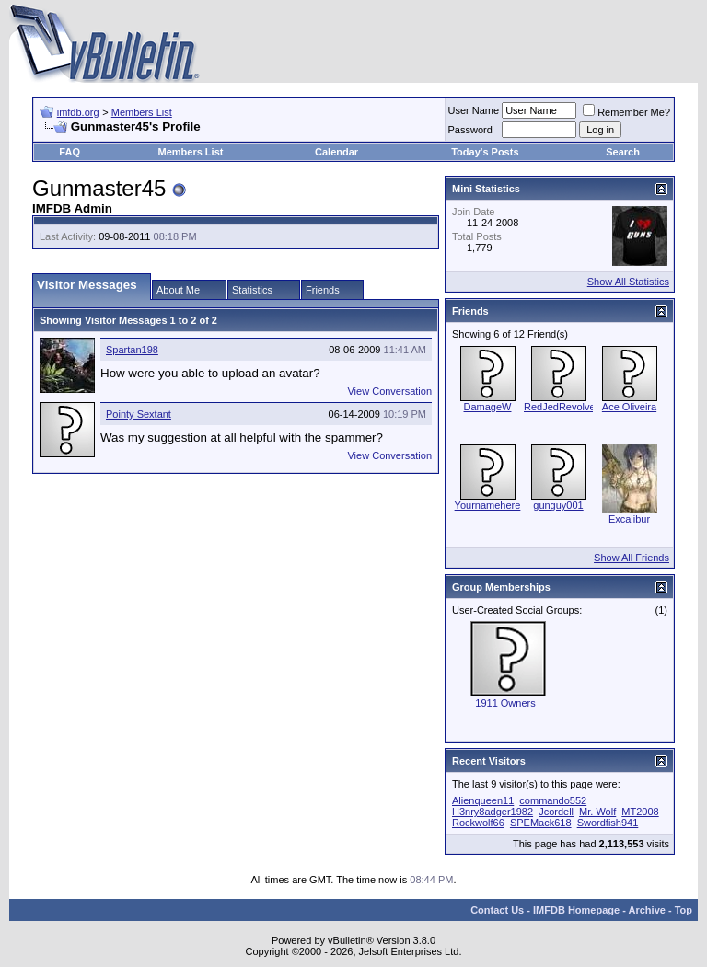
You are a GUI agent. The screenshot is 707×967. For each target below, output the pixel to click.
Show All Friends (631, 557)
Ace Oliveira (629, 406)
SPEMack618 (541, 822)
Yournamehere (488, 505)
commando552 (552, 800)
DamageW (488, 406)
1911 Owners (505, 702)
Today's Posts (484, 151)
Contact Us (497, 909)
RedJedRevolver (561, 406)
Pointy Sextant (138, 414)
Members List (141, 112)
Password (470, 129)
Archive (647, 909)
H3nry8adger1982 (492, 811)
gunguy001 (558, 505)
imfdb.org (78, 112)
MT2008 (639, 811)
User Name (474, 110)
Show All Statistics (628, 281)
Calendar (336, 151)
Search (623, 151)
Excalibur (629, 518)
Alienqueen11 (483, 800)
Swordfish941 (608, 822)
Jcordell (556, 811)
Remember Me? (626, 112)
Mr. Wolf (597, 811)
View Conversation (389, 391)
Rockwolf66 (478, 822)
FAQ (69, 151)
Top (683, 909)
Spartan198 (132, 349)
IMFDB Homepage (576, 909)
